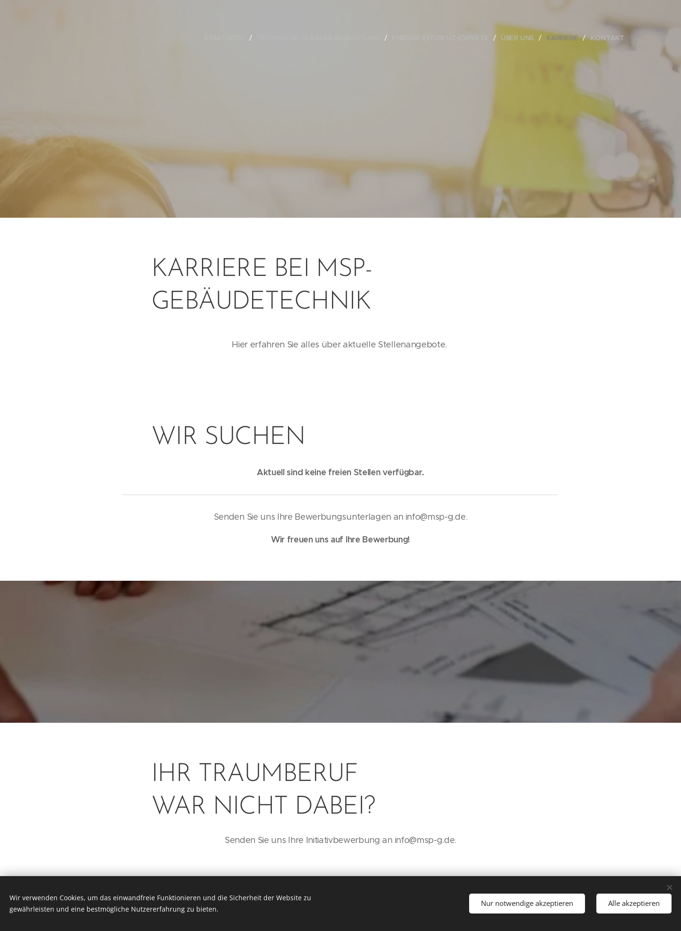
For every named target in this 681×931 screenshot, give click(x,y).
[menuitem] (234, 38)
